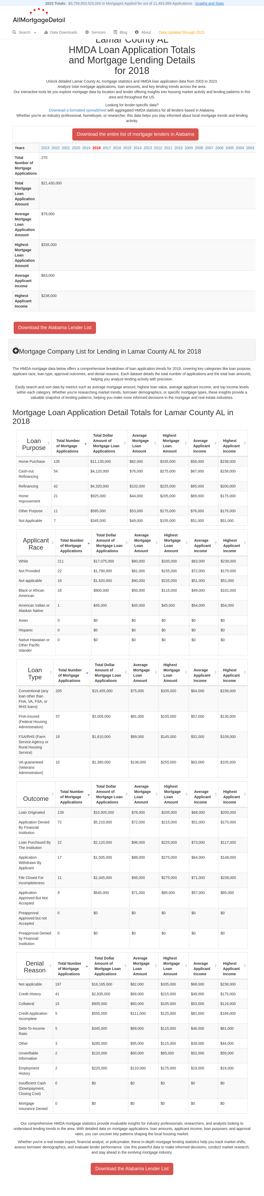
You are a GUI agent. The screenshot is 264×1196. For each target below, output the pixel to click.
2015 (127, 148)
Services (95, 32)
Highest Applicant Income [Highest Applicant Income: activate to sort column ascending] (231, 446)
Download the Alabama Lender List (55, 327)
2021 (66, 148)
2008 (199, 148)
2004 (240, 148)
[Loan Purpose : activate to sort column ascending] (34, 443)
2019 (86, 148)
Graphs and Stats (209, 3)
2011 (168, 148)
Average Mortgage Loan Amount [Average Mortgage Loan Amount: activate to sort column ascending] (140, 443)
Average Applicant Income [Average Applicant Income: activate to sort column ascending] (201, 446)
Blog (120, 32)
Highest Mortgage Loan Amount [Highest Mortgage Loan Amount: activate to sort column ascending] (171, 443)
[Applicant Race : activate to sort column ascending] (36, 543)
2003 (250, 148)
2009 (189, 148)
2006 (219, 148)
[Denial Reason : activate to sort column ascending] (35, 966)
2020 (76, 148)
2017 (107, 148)
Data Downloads (60, 32)
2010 (178, 148)
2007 (209, 148)
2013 (148, 148)
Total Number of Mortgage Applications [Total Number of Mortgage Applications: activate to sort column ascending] (68, 446)
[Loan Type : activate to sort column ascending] (35, 672)
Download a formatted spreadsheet (77, 110)
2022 (56, 148)
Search (24, 32)
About (143, 32)
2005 (230, 148)
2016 (117, 148)
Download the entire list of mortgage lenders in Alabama (135, 134)
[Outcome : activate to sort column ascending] (36, 794)
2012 (158, 148)
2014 (137, 148)
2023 (45, 148)
